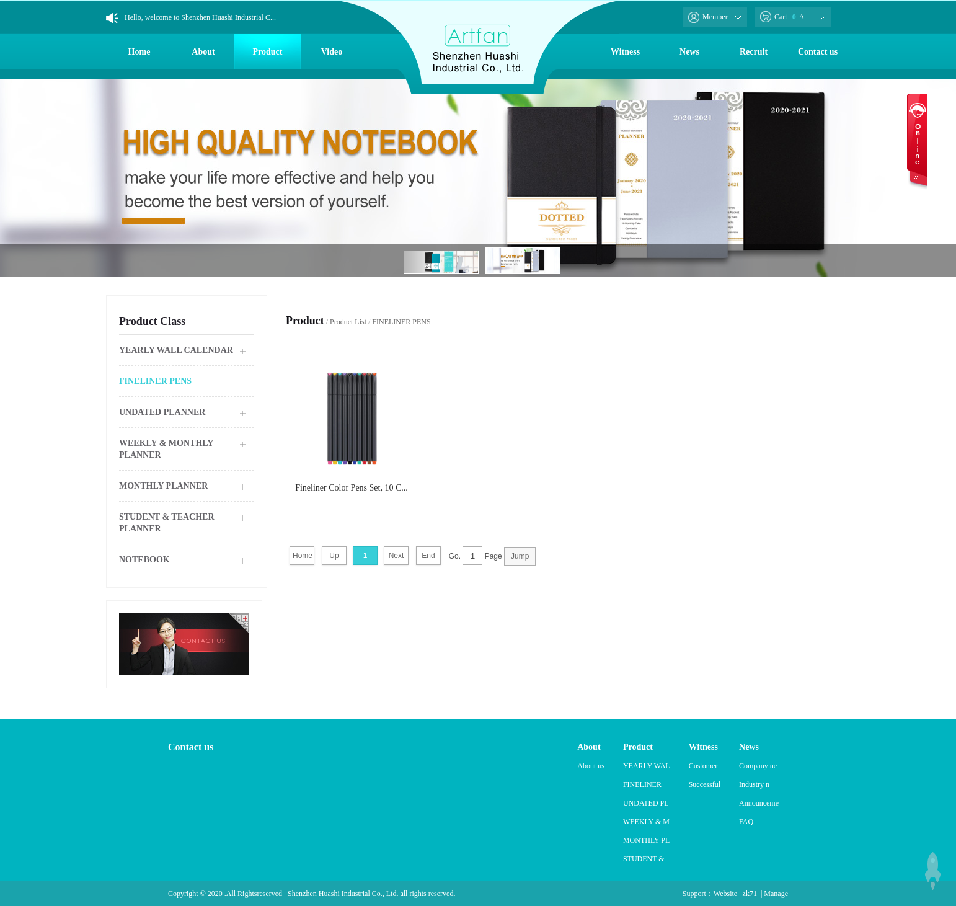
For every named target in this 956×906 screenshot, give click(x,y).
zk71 (750, 893)
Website (725, 893)
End (428, 555)
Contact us (818, 51)
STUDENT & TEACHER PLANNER (167, 522)
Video (331, 51)
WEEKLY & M (646, 821)
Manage (776, 893)
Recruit (754, 51)
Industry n (754, 784)
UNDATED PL (646, 803)
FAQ (746, 821)
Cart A (782, 17)
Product (268, 51)
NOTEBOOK (144, 559)
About (203, 51)
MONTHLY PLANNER (163, 486)
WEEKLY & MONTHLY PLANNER (166, 449)
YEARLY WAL (646, 766)
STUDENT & (644, 859)
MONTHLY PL (646, 840)
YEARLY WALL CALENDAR (176, 350)
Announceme (759, 803)
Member (708, 17)
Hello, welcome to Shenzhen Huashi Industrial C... (200, 17)
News (689, 51)
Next (396, 555)
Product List (348, 322)
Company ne (758, 766)
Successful (704, 784)
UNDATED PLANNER (162, 412)
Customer (703, 766)
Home (139, 51)
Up (334, 555)
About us (590, 766)
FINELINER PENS (155, 381)
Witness (625, 51)
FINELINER (642, 784)
